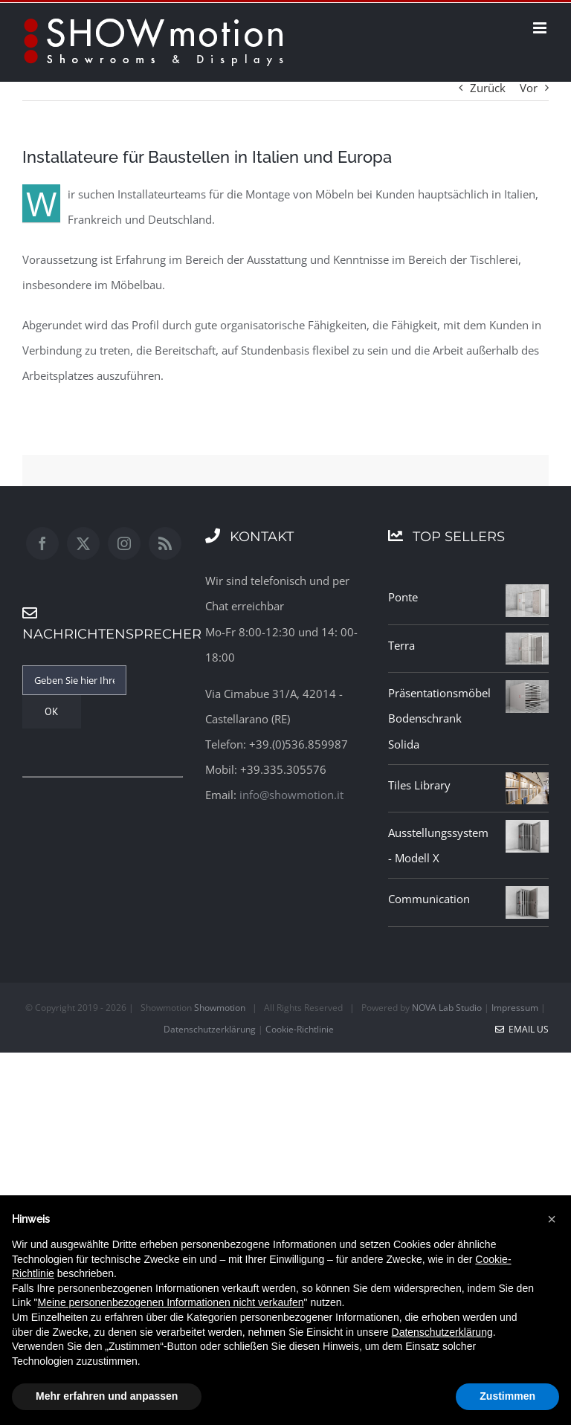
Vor (529, 87)
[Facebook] (42, 543)
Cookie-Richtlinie (299, 1029)
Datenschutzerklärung (210, 1029)
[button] (552, 1219)
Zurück (488, 87)
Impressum (514, 1007)
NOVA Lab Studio (447, 1007)
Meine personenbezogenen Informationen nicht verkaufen (171, 1302)
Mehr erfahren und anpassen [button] (107, 1396)
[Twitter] (83, 543)
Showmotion (219, 1007)
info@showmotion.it (291, 794)
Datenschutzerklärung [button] (442, 1332)
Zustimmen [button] (507, 1396)
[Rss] (165, 543)
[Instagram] (124, 543)
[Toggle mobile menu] (541, 28)
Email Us (522, 1029)
